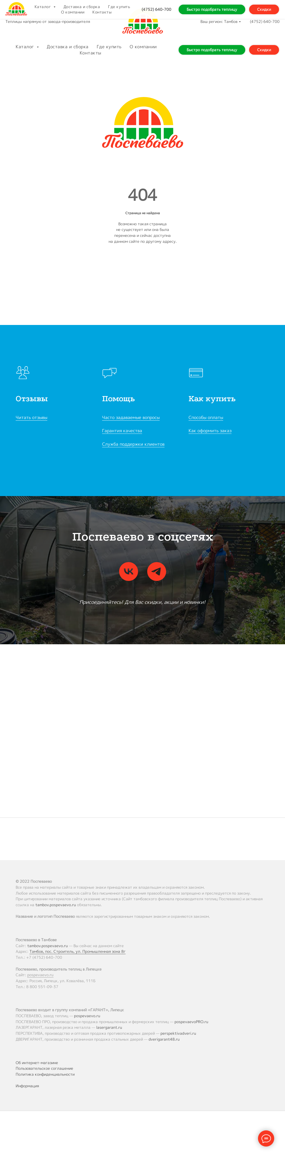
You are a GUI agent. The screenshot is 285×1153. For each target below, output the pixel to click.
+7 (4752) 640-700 (44, 957)
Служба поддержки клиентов (133, 444)
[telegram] (156, 571)
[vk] (128, 571)
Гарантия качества (122, 431)
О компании (143, 47)
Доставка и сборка (68, 47)
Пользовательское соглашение (44, 1068)
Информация (27, 1085)
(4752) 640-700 (265, 21)
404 (142, 195)
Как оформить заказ (210, 431)
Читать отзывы (31, 417)
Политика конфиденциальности (45, 1074)
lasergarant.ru (109, 1027)
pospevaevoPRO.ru (191, 1021)
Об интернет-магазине (37, 1062)
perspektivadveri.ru (178, 1033)
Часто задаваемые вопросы (131, 417)
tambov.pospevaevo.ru (55, 904)
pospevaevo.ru (40, 974)
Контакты (90, 53)
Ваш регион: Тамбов (218, 21)
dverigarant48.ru (164, 1039)
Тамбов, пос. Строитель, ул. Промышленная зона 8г (77, 951)
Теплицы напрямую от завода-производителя (47, 21)
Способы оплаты (206, 417)
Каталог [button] (25, 47)
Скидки (264, 49)
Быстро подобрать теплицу (212, 49)
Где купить (109, 47)
